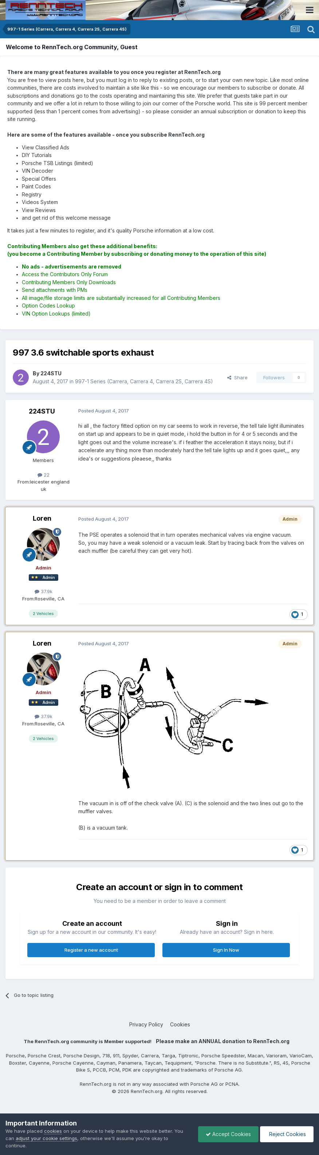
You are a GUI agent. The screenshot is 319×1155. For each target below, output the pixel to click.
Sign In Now (226, 950)
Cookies (180, 1024)
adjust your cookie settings (46, 1138)
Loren (42, 518)
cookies (53, 1131)
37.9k (43, 591)
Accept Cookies (228, 1134)
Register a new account (91, 950)
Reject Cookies (287, 1134)
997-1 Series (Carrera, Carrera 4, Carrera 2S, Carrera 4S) (144, 381)
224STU (42, 411)
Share (237, 377)
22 (44, 475)
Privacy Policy (146, 1024)
